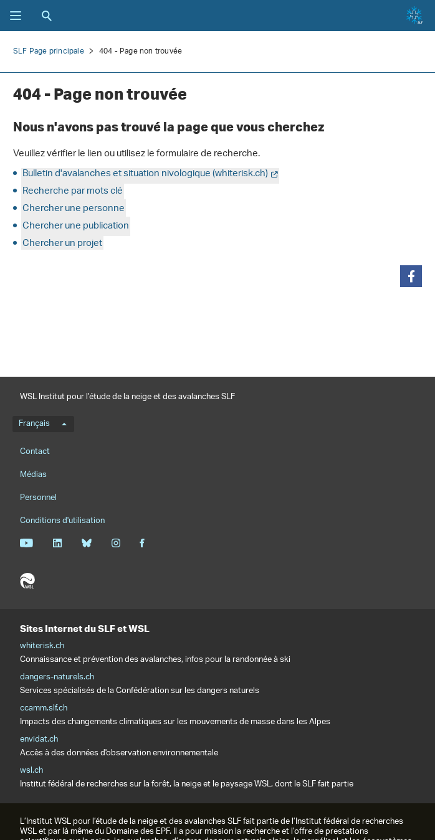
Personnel (38, 498)
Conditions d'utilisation (62, 521)
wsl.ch (31, 771)
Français (43, 424)
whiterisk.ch (42, 646)
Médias (33, 475)
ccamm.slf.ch (43, 709)
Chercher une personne (73, 209)
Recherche (46, 15)
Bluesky (86, 543)
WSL (27, 581)
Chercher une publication (75, 226)
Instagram (115, 543)
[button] (411, 276)
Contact (35, 451)
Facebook (142, 543)
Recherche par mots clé (72, 191)
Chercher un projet (62, 243)
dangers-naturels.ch (57, 677)
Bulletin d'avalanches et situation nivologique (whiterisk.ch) (145, 174)
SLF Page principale (48, 51)
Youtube (26, 543)
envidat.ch (39, 740)
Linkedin (57, 543)
